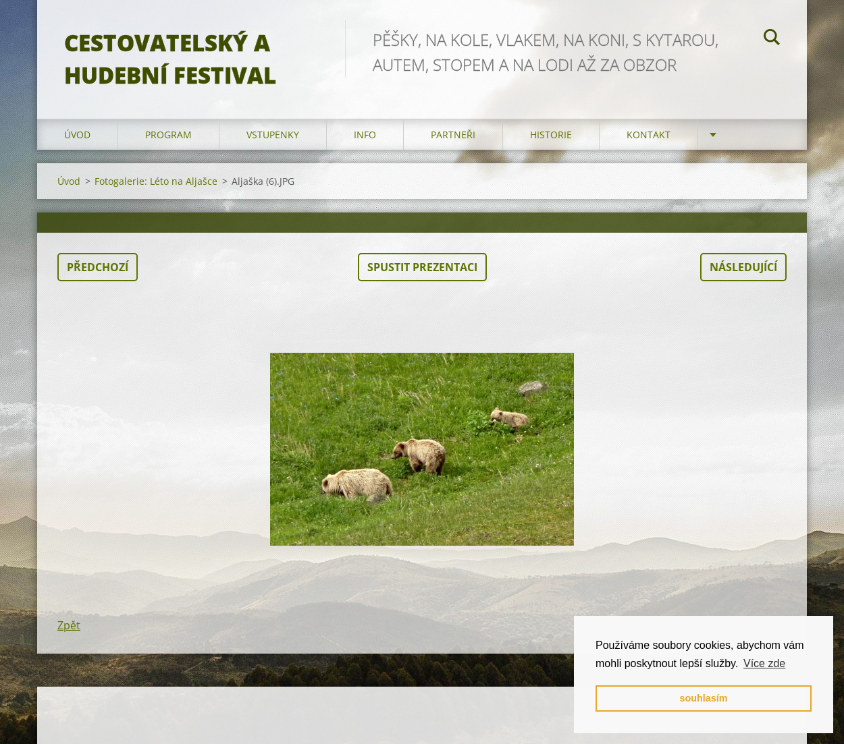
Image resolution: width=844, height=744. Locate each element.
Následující (743, 267)
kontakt (648, 134)
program (168, 134)
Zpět (68, 625)
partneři (453, 134)
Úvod (77, 134)
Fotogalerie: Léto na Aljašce (156, 181)
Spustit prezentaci (422, 267)
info (365, 134)
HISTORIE (551, 134)
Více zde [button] (764, 663)
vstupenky (272, 134)
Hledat (772, 39)
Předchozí (97, 267)
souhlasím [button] (703, 698)
